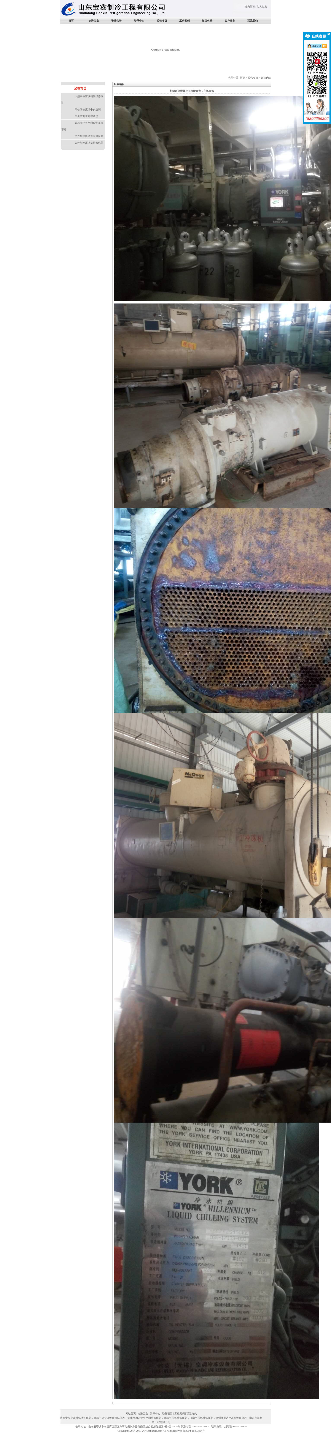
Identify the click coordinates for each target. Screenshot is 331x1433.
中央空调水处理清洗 (86, 116)
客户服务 (230, 20)
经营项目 (162, 20)
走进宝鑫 (94, 20)
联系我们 (252, 20)
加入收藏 (262, 6)
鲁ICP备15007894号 (194, 1430)
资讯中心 (139, 20)
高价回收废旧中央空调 (88, 109)
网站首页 (131, 1413)
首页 (71, 20)
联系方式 (191, 1413)
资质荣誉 (116, 20)
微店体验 (207, 20)
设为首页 (250, 6)
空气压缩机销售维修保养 (89, 136)
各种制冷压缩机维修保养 (89, 142)
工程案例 (184, 20)
